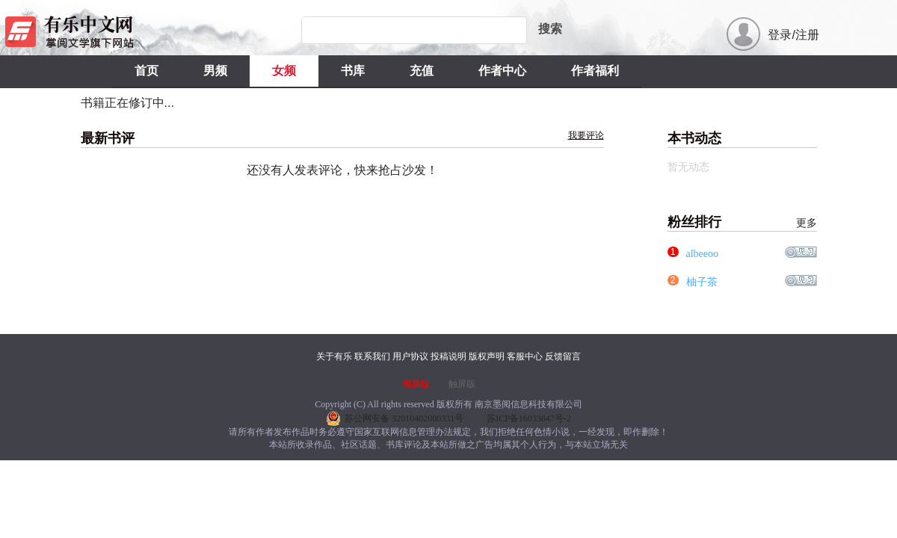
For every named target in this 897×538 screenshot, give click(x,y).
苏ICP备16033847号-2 (529, 418)
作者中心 (502, 70)
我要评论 (586, 135)
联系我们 (372, 356)
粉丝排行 (742, 222)
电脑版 (416, 384)
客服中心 (525, 356)
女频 (284, 70)
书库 (353, 70)
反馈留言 (563, 356)
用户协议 (410, 356)
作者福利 (595, 70)
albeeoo (702, 253)
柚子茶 (702, 282)
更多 (806, 223)
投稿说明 (448, 356)
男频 (215, 70)
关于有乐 (334, 356)
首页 (146, 70)
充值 (422, 70)
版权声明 (487, 356)
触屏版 (462, 384)
